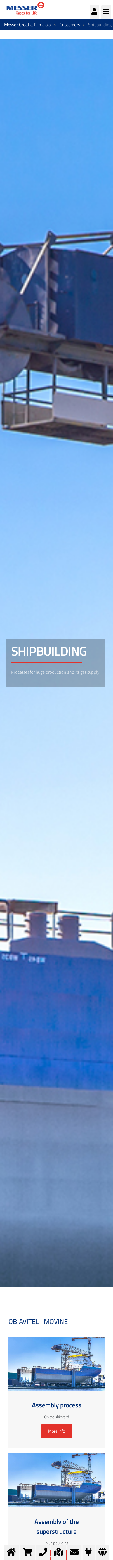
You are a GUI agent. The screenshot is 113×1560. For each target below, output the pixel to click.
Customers (70, 24)
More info (56, 1431)
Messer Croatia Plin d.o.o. (27, 24)
